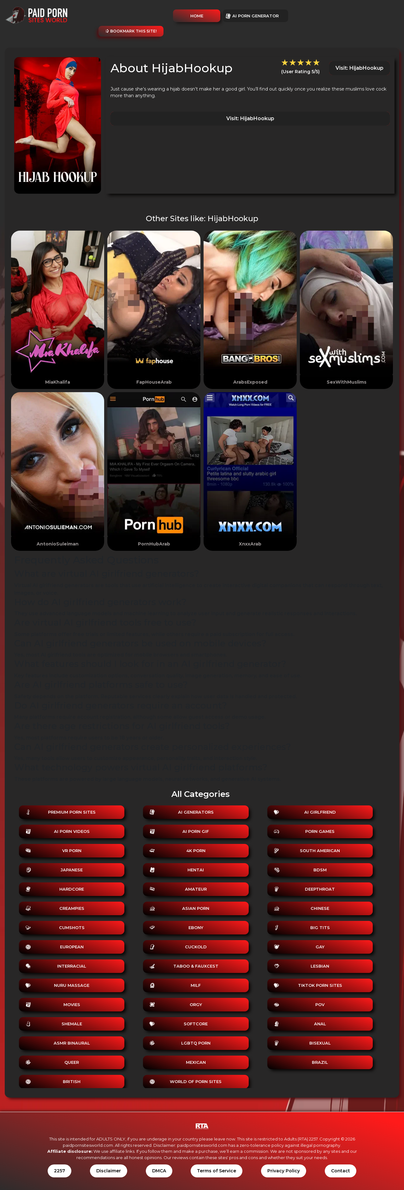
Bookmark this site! (131, 31)
